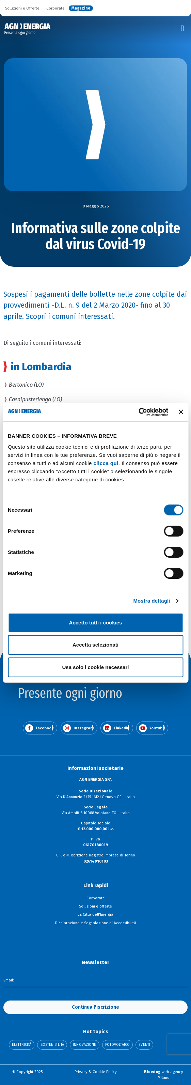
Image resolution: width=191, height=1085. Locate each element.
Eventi (144, 1045)
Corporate (55, 8)
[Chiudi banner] (180, 411)
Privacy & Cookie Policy (96, 1071)
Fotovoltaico (117, 1045)
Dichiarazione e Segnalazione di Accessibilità (95, 922)
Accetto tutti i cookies (95, 622)
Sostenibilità (52, 1045)
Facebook (39, 728)
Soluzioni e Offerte (22, 8)
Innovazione (84, 1045)
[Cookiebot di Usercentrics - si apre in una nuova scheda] (138, 412)
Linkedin (116, 728)
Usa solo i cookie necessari (95, 667)
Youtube (152, 728)
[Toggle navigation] (182, 28)
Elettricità (21, 1045)
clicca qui (105, 463)
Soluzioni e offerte (95, 906)
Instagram (78, 728)
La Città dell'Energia (95, 914)
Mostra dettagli (151, 601)
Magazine (80, 8)
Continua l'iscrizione (95, 1007)
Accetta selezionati (95, 645)
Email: (8, 980)
